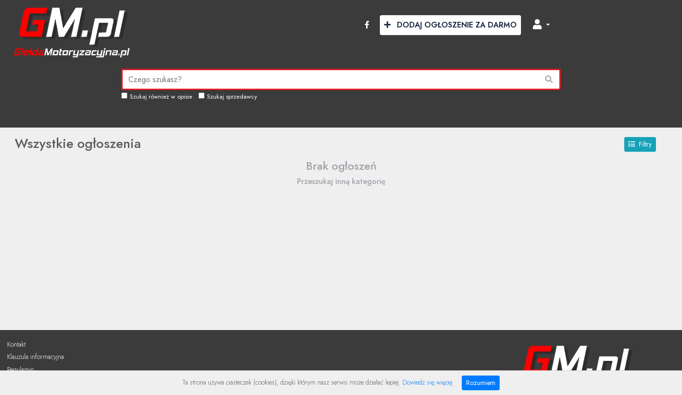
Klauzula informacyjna (35, 356)
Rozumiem (480, 382)
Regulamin (20, 369)
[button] (541, 25)
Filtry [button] (640, 144)
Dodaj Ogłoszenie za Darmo (450, 24)
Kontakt (16, 344)
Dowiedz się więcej (427, 382)
